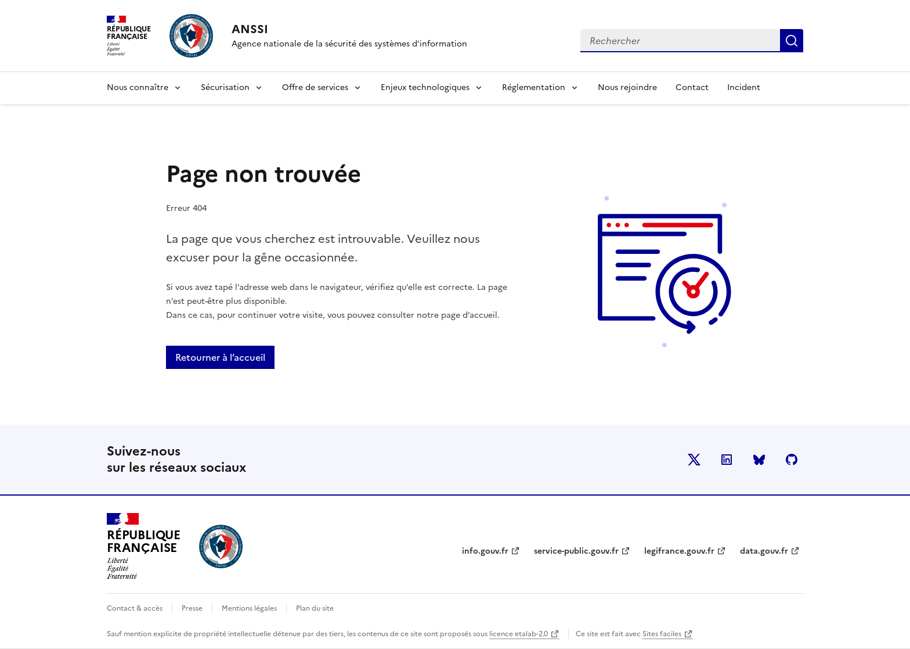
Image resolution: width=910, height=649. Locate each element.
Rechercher (791, 40)
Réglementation (533, 87)
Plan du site (315, 608)
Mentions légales (249, 608)
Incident (743, 87)
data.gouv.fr (764, 551)
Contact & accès (134, 608)
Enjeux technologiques (425, 87)
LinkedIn (726, 459)
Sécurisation (225, 87)
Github (791, 459)
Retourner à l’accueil (220, 357)
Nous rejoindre (627, 87)
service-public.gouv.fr (576, 551)
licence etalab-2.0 (518, 634)
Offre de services (315, 87)
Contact (692, 87)
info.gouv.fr (485, 551)
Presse (192, 608)
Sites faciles (661, 634)
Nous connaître (137, 87)
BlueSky (759, 459)
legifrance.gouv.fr (679, 551)
